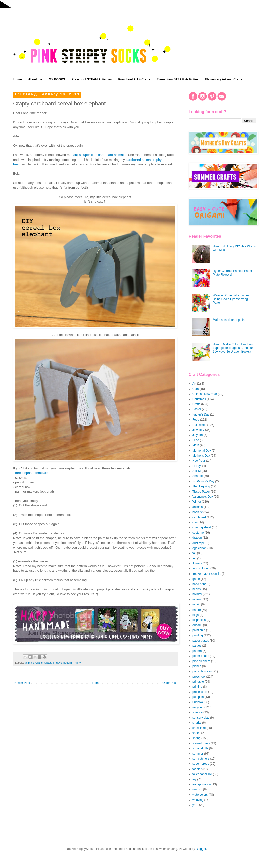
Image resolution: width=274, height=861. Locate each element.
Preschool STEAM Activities (92, 79)
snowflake (199, 728)
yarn (195, 805)
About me (35, 79)
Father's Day (200, 414)
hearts (196, 589)
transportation (201, 784)
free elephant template (31, 473)
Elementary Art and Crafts (223, 79)
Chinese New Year (204, 394)
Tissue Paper (201, 491)
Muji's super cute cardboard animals (98, 155)
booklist (197, 512)
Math (195, 445)
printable (198, 681)
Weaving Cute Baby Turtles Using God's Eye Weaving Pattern (231, 299)
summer (197, 753)
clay (195, 522)
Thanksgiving (201, 486)
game (196, 579)
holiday (197, 594)
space (196, 733)
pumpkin (198, 697)
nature (196, 610)
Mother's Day (201, 455)
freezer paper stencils (206, 574)
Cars (195, 389)
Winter (196, 501)
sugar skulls (200, 748)
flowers (197, 563)
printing (197, 686)
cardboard (199, 517)
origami (197, 625)
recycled (198, 707)
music (196, 604)
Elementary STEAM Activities (177, 79)
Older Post (169, 683)
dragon (197, 537)
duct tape (198, 543)
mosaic (197, 599)
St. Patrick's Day (203, 481)
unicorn (197, 789)
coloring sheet (201, 527)
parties (196, 645)
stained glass (201, 743)
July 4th (197, 435)
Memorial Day (201, 450)
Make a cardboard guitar (229, 320)
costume (198, 532)
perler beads (200, 656)
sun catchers (200, 758)
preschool (198, 676)
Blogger (201, 849)
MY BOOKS (57, 79)
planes (196, 666)
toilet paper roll (202, 774)
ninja (195, 615)
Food (195, 419)
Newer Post (22, 683)
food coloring (201, 568)
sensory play (200, 717)
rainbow (197, 702)
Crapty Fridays (53, 662)
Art (194, 383)
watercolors (200, 794)
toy (194, 779)
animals (29, 662)
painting (197, 635)
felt (194, 558)
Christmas (199, 399)
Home (17, 79)
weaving (197, 800)
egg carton (199, 548)
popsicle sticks (202, 671)
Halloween (199, 425)
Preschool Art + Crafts (134, 79)
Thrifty (77, 662)
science (197, 712)
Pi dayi (196, 466)
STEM (196, 471)
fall (194, 553)
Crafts (39, 662)
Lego (195, 440)
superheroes (200, 764)
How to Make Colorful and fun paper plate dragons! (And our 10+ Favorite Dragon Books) (233, 348)
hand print (199, 584)
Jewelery (198, 430)
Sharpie (197, 476)
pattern (67, 662)
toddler (197, 769)
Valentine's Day (202, 496)
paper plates (200, 640)
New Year (198, 460)
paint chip (198, 630)
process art (199, 692)
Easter (196, 409)
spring (196, 738)
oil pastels (199, 620)
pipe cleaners (201, 661)
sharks (196, 722)
